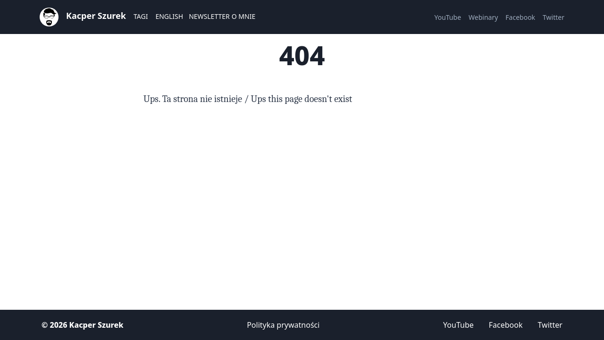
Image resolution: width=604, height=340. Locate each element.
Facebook (520, 17)
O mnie (243, 16)
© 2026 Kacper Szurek (82, 325)
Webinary (483, 17)
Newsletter (209, 16)
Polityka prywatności (283, 325)
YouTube (447, 17)
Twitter (553, 17)
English (169, 16)
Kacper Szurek (96, 15)
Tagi (141, 16)
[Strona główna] (49, 16)
